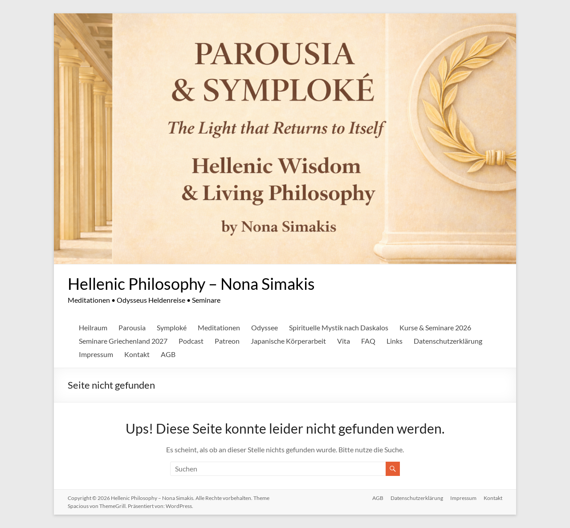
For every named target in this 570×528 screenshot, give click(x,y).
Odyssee (264, 327)
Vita (343, 341)
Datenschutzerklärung (448, 341)
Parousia (132, 327)
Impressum (96, 354)
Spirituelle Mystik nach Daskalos (338, 327)
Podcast (191, 341)
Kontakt (137, 354)
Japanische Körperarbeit (288, 341)
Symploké (172, 327)
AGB (168, 354)
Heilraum (93, 327)
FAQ (368, 341)
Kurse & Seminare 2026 (435, 327)
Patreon (227, 341)
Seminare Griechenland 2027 (123, 341)
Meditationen (219, 327)
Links (395, 341)
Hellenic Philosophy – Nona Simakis (191, 283)
